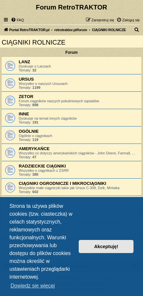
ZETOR (26, 96)
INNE (24, 113)
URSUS (26, 79)
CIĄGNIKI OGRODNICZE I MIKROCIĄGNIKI (62, 183)
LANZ (24, 61)
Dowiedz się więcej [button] (32, 285)
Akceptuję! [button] (106, 246)
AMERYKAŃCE (34, 148)
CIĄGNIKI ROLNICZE (33, 42)
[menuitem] (17, 20)
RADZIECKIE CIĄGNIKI (42, 166)
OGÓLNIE (29, 131)
